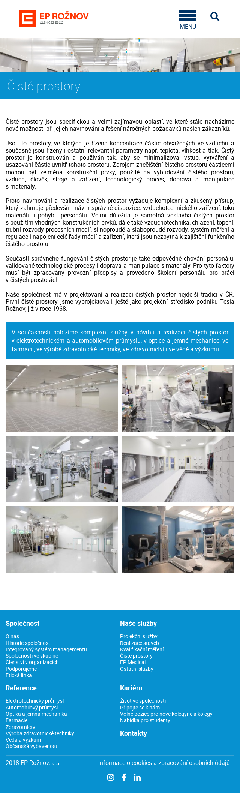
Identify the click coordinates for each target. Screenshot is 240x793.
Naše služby (138, 623)
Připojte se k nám (140, 707)
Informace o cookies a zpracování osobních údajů (164, 762)
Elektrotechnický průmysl (35, 700)
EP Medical (133, 662)
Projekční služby (139, 636)
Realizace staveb (139, 642)
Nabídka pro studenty (145, 720)
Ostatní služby (136, 668)
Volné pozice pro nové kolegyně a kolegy (166, 713)
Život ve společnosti (143, 700)
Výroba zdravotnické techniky (40, 733)
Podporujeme (21, 668)
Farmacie (16, 720)
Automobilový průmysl (32, 707)
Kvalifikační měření (142, 649)
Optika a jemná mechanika (36, 713)
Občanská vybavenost (31, 746)
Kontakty (133, 733)
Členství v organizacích (32, 662)
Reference (21, 687)
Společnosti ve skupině (32, 655)
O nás (12, 636)
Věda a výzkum (23, 739)
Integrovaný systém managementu (46, 649)
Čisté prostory (136, 655)
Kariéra (131, 687)
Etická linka (19, 675)
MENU (187, 20)
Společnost (22, 623)
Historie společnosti (28, 642)
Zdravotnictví (21, 726)
